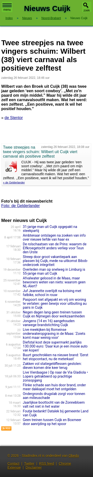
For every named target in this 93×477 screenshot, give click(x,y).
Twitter (29, 464)
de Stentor (13, 118)
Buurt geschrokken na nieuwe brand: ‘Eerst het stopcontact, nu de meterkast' (55, 357)
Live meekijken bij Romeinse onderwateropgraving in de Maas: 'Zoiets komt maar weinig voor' (54, 334)
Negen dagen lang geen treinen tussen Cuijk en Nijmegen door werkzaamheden (54, 314)
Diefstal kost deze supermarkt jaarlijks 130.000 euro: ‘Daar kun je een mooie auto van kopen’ (55, 346)
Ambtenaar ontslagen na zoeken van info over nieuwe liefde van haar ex (54, 237)
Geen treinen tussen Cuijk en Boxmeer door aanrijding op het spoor (52, 422)
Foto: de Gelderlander (20, 206)
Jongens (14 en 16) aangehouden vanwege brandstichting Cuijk (49, 323)
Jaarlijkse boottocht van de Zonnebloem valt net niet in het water (54, 404)
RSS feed (46, 464)
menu (7, 7)
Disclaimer (34, 468)
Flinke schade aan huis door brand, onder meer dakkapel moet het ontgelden (54, 387)
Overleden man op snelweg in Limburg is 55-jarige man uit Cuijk (54, 271)
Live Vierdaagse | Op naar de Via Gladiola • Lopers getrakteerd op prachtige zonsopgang (55, 376)
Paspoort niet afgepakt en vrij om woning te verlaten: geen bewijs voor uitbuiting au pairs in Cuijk (55, 303)
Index (9, 18)
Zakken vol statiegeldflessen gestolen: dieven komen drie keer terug (52, 366)
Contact (13, 464)
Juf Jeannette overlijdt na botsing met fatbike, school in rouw (52, 293)
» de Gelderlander (14, 182)
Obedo (73, 456)
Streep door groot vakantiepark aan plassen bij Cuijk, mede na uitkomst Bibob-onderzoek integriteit (55, 261)
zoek (87, 10)
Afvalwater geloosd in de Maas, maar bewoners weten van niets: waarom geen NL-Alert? (54, 282)
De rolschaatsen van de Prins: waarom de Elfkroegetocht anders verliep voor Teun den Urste (55, 248)
